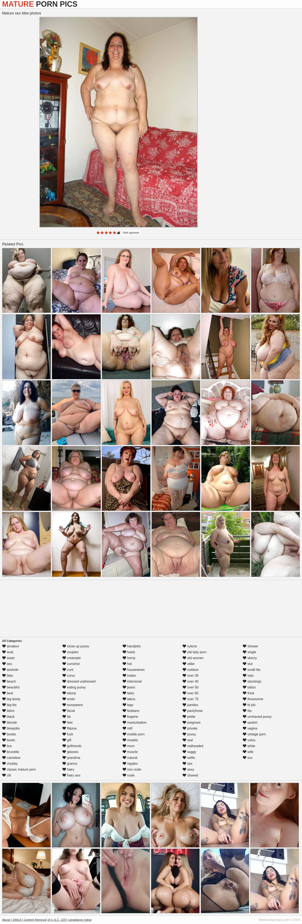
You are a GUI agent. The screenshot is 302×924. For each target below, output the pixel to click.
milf (127, 728)
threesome (253, 699)
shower (250, 646)
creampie (71, 658)
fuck (67, 734)
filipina (69, 728)
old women (192, 658)
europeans (72, 705)
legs (127, 705)
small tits (251, 669)
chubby (10, 763)
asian (8, 658)
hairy (68, 769)
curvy (68, 675)
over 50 (190, 687)
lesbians (130, 711)
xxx (247, 757)
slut (248, 664)
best (7, 693)
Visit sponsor (131, 232)
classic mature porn (19, 769)
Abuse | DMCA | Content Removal (24, 919)
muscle (130, 752)
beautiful (11, 687)
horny (128, 658)
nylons (189, 646)
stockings (252, 681)
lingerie (130, 716)
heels (128, 652)
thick (248, 693)
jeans (128, 687)
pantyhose (192, 711)
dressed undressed (79, 681)
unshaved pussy (257, 716)
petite (188, 716)
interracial (132, 681)
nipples (130, 763)
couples (70, 652)
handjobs (131, 646)
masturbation (134, 722)
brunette (10, 752)
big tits (9, 705)
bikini (8, 711)
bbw (7, 675)
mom (128, 746)
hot (127, 664)
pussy (189, 734)
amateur (10, 646)
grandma (71, 757)
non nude (131, 769)
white (249, 746)
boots (8, 740)
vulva (249, 740)
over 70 (190, 699)
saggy (189, 752)
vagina (250, 728)
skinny (250, 658)
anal (7, 652)
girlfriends (72, 746)
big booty (11, 699)
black (8, 716)
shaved (190, 775)
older (188, 664)
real (187, 740)
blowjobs (11, 728)
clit (6, 775)
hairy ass (71, 775)
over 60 (190, 693)
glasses (70, 752)
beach (9, 681)
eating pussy (74, 687)
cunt (67, 669)
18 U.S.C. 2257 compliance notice (69, 919)
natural (129, 757)
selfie (188, 757)
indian (129, 675)
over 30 (190, 675)
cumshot (71, 664)
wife (248, 752)
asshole (10, 669)
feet (67, 722)
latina (128, 699)
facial (68, 711)
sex (187, 763)
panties (190, 705)
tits (247, 711)
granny (69, 763)
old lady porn (194, 652)
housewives (133, 669)
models (130, 740)
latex (128, 693)
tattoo (249, 687)
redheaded (192, 746)
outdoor (190, 669)
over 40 (190, 681)
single (249, 652)
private (189, 728)
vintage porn (254, 734)
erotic (68, 699)
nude (128, 775)
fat (66, 716)
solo (248, 675)
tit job (249, 705)
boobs (9, 734)
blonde (9, 722)
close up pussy (75, 646)
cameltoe (11, 757)
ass (7, 664)
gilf (66, 740)
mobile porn (133, 734)
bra (7, 746)
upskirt (250, 722)
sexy (188, 769)
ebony (69, 693)
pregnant (191, 722)
